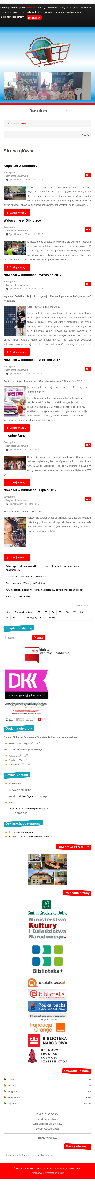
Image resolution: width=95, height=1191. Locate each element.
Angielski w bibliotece (20, 166)
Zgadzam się (34, 17)
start (8, 612)
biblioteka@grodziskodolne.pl (32, 796)
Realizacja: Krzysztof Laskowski (47, 1173)
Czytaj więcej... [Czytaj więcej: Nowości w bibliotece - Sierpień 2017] (16, 427)
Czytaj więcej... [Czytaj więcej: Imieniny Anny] (16, 482)
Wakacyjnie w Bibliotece (22, 220)
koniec (52, 617)
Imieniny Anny (15, 435)
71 (21, 617)
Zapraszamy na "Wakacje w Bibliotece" (26, 583)
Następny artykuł (35, 617)
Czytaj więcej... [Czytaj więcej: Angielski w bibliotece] (16, 212)
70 (14, 617)
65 (60, 612)
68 (81, 612)
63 (46, 612)
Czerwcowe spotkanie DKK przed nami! (26, 576)
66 (67, 612)
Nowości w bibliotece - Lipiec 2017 (30, 490)
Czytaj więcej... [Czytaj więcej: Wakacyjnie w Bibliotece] (16, 267)
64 (53, 612)
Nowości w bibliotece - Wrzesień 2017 (33, 275)
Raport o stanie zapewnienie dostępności (30, 836)
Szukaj (38, 637)
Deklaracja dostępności (21, 832)
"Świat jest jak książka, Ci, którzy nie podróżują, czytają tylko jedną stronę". (45, 589)
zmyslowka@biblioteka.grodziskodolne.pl (30, 808)
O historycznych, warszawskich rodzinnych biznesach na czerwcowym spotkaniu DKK (42, 568)
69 (7, 617)
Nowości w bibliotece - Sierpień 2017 (32, 360)
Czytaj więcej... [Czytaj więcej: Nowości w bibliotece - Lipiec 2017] (16, 557)
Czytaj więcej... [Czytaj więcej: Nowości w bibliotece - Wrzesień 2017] (16, 352)
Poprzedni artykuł (24, 612)
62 (39, 612)
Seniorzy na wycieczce (18, 596)
